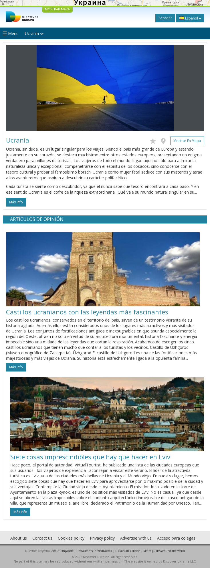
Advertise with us (136, 538)
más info (16, 202)
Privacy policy (102, 538)
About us (18, 538)
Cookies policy (71, 538)
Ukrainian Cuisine (127, 551)
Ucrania (34, 33)
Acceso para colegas (176, 538)
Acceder (165, 17)
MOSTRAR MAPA (57, 9)
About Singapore (62, 551)
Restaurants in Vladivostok (94, 551)
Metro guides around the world (164, 551)
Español (190, 18)
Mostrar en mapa (187, 140)
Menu (11, 33)
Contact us (42, 538)
